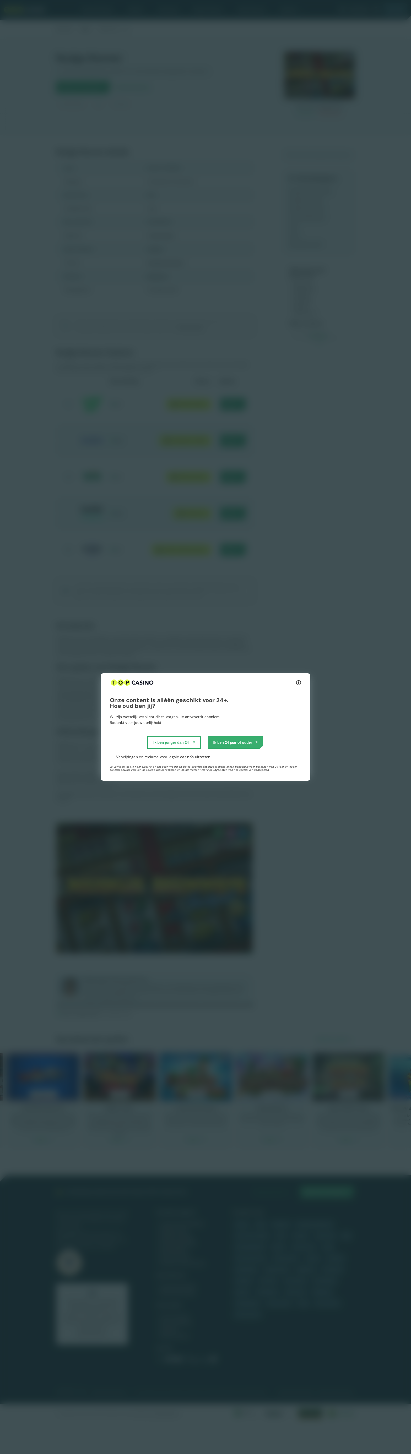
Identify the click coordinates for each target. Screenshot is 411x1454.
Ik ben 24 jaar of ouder (232, 742)
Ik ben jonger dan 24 (171, 742)
